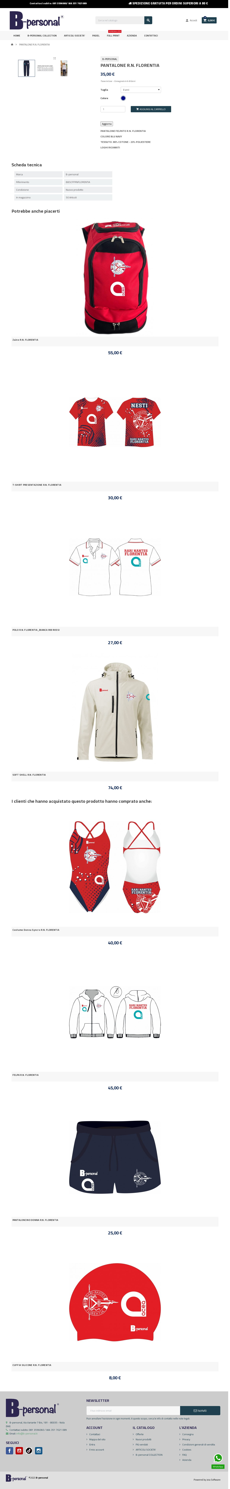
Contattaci (151, 35)
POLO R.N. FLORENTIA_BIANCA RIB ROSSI (36, 630)
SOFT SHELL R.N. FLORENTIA (29, 775)
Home (16, 35)
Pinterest (29, 1450)
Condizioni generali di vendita (198, 1444)
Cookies (186, 1449)
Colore (104, 98)
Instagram (38, 1450)
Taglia (104, 90)
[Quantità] (113, 109)
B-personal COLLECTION (149, 1454)
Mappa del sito (97, 1439)
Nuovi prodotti (143, 1439)
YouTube (19, 1450)
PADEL (96, 35)
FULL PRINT (114, 34)
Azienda (132, 35)
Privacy (186, 1439)
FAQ (184, 1454)
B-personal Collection (42, 35)
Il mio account (96, 1449)
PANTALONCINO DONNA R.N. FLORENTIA (35, 1220)
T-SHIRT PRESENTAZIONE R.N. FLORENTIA (36, 485)
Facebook (9, 1450)
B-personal (109, 59)
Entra (92, 1444)
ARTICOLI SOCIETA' (74, 35)
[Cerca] (123, 20)
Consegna (188, 1434)
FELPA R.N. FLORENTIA (25, 1075)
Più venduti (141, 1444)
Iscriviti (200, 1411)
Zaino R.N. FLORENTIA (25, 340)
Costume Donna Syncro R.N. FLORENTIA (35, 930)
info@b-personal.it (26, 1433)
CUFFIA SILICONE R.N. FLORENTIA (31, 1365)
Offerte (139, 1434)
